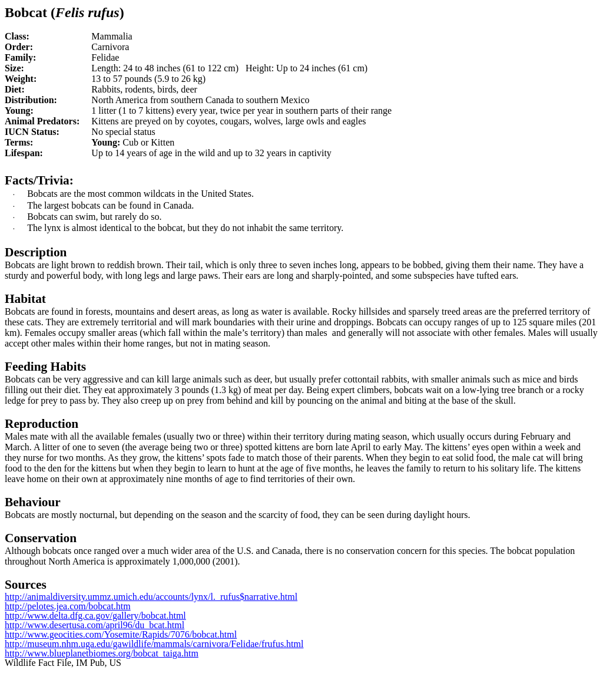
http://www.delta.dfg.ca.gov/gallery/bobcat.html (95, 616)
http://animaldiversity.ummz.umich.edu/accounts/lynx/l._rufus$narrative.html (151, 597)
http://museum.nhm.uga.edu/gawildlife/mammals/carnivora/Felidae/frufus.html (154, 644)
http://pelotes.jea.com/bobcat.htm (68, 606)
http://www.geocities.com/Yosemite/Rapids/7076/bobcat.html (121, 634)
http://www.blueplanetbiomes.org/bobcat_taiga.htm (101, 653)
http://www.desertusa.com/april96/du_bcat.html (94, 625)
